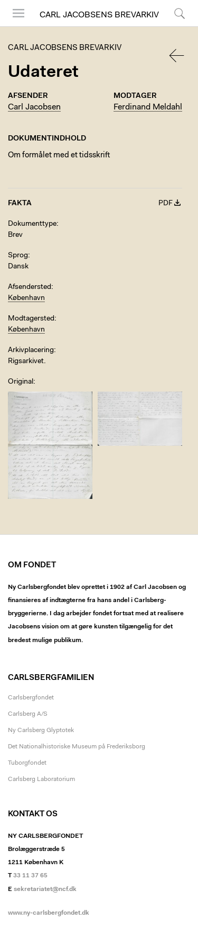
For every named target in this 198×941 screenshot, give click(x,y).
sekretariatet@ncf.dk (45, 889)
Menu (18, 13)
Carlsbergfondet (31, 698)
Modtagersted (31, 319)
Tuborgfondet (27, 763)
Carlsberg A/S (28, 714)
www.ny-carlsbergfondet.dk (48, 913)
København (26, 298)
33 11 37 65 (30, 876)
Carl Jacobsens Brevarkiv (99, 15)
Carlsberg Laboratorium (41, 779)
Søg (179, 13)
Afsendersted (29, 287)
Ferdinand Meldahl (148, 107)
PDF (165, 203)
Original (20, 382)
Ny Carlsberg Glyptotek (41, 730)
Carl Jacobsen (34, 107)
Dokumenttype (32, 224)
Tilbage (177, 55)
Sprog (18, 255)
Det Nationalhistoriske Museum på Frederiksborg (76, 747)
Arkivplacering (31, 350)
